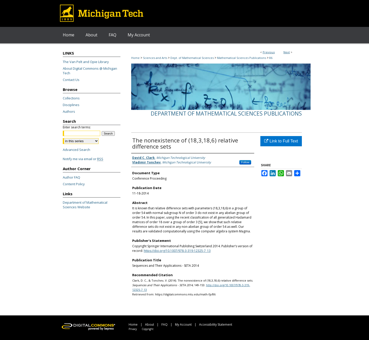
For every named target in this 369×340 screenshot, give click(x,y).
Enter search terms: (77, 127)
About (149, 324)
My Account (183, 324)
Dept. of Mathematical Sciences (192, 58)
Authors (69, 111)
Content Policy (74, 184)
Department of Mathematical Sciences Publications (226, 113)
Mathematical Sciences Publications (241, 58)
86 (270, 58)
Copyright (147, 329)
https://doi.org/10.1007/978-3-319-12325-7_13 (177, 251)
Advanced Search (76, 149)
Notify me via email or (83, 159)
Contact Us (71, 79)
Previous (269, 52)
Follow (245, 162)
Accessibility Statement (215, 324)
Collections (71, 98)
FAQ (164, 324)
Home (135, 58)
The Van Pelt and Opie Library (86, 61)
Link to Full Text (281, 141)
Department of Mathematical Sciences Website (85, 204)
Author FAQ (71, 177)
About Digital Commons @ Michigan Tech (90, 70)
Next (286, 52)
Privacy (133, 329)
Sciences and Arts (155, 58)
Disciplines (71, 104)
